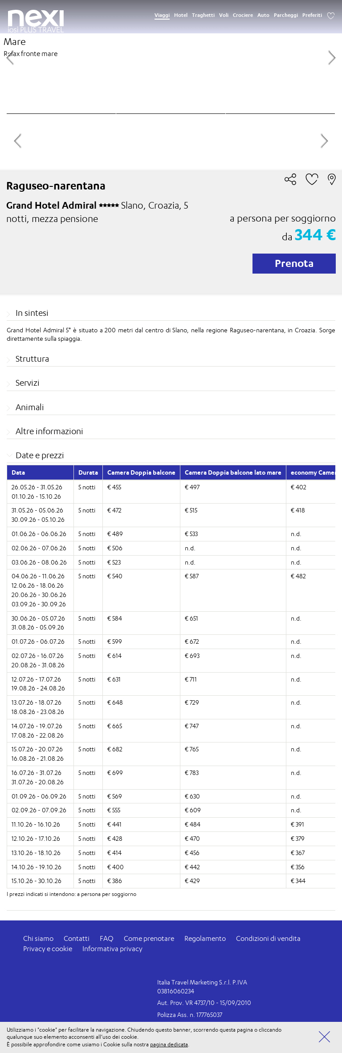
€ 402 (298, 487)
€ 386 (114, 880)
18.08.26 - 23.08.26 (38, 711)
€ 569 (114, 796)
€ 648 (115, 702)
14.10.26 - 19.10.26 (36, 867)
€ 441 (114, 824)
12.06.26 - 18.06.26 (38, 585)
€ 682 (114, 749)
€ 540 (114, 576)
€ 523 (114, 562)
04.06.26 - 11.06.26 (38, 576)
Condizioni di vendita (268, 938)
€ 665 (114, 726)
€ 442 (192, 867)
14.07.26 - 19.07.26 (37, 726)
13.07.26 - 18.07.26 (36, 702)
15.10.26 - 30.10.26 (36, 880)
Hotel (180, 15)
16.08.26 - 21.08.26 (38, 758)
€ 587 (192, 576)
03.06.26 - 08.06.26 (39, 562)
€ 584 (114, 618)
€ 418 (298, 510)
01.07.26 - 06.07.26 (38, 641)
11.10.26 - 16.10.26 (36, 824)
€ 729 (192, 702)
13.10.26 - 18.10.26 (36, 852)
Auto (263, 15)
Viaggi (162, 15)
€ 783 (192, 772)
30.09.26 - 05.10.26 (38, 519)
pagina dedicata (169, 1044)
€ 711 (191, 679)
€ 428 (114, 838)
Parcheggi (286, 15)
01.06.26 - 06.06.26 (39, 533)
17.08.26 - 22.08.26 (38, 735)
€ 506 (114, 548)
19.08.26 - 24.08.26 (38, 688)
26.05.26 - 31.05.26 (37, 487)
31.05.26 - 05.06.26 (37, 510)
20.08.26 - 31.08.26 (38, 665)
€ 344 (298, 880)
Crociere (243, 15)
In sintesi (32, 312)
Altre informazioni (49, 431)
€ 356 (298, 867)
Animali (30, 407)
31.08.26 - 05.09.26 (38, 627)
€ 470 (192, 838)
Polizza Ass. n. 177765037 (189, 1014)
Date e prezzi (40, 455)
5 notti (86, 487)
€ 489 (115, 533)
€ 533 (191, 533)
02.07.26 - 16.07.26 (38, 655)
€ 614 (114, 655)
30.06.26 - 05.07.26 (38, 618)
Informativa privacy (112, 948)
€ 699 (115, 772)
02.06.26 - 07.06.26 (39, 548)
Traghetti (203, 15)
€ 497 (192, 487)
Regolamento (205, 938)
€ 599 (114, 641)
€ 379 (298, 838)
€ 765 (192, 749)
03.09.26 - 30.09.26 (39, 604)
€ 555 (113, 810)
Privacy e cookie (47, 948)
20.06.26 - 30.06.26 (39, 594)
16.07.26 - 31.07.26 (36, 772)
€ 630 (192, 796)
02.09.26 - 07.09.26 (39, 810)
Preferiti (312, 15)
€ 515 (191, 510)
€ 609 (193, 810)
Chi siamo (38, 938)
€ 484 (192, 824)
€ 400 (115, 867)
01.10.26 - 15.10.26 (36, 496)
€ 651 (191, 618)
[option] (171, 56)
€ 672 (192, 641)
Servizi (28, 382)
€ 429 (192, 880)
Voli (223, 15)
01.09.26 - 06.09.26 (39, 796)
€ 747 (192, 726)
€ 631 (114, 679)
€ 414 (114, 852)
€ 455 (114, 487)
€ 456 (192, 852)
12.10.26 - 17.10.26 (36, 838)
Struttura (32, 358)
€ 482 (298, 576)
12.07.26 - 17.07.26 (36, 679)
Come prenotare (149, 938)
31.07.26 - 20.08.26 (38, 782)
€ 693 (192, 655)
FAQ (107, 938)
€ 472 (114, 510)
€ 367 (298, 852)
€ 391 (297, 824)
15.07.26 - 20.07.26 (37, 749)
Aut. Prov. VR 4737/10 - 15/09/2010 (204, 1002)
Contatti (77, 938)
